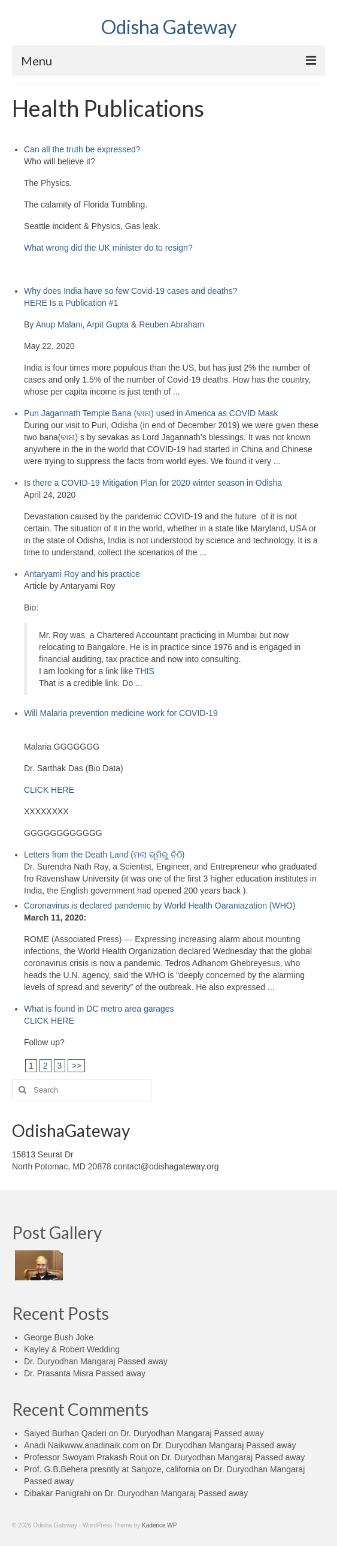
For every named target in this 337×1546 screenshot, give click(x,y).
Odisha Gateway (168, 26)
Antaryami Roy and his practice (82, 574)
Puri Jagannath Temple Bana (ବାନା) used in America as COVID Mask (151, 413)
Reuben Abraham (171, 324)
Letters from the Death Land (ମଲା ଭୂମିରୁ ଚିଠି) (104, 854)
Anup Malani (58, 324)
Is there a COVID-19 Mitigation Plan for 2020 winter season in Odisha (153, 483)
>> (76, 1065)
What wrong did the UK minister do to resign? (108, 247)
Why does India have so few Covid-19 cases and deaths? (130, 291)
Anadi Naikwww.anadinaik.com (81, 1445)
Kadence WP (159, 1525)
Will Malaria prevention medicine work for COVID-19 (121, 713)
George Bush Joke (58, 1337)
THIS (144, 671)
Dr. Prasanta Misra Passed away (84, 1373)
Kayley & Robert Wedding (72, 1349)
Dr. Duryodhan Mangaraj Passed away (96, 1361)
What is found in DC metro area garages (99, 1008)
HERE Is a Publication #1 (71, 303)
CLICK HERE (49, 790)
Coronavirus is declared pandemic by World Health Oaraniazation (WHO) (159, 905)
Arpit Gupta (107, 324)
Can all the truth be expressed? (82, 149)
